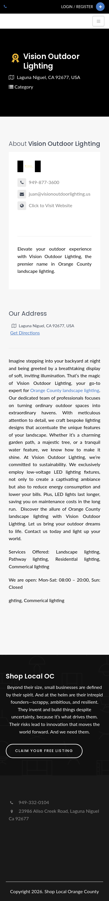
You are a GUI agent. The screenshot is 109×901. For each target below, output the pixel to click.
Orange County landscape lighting (64, 390)
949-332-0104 (29, 802)
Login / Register (77, 6)
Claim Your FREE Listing (44, 750)
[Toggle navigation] (98, 21)
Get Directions (25, 332)
